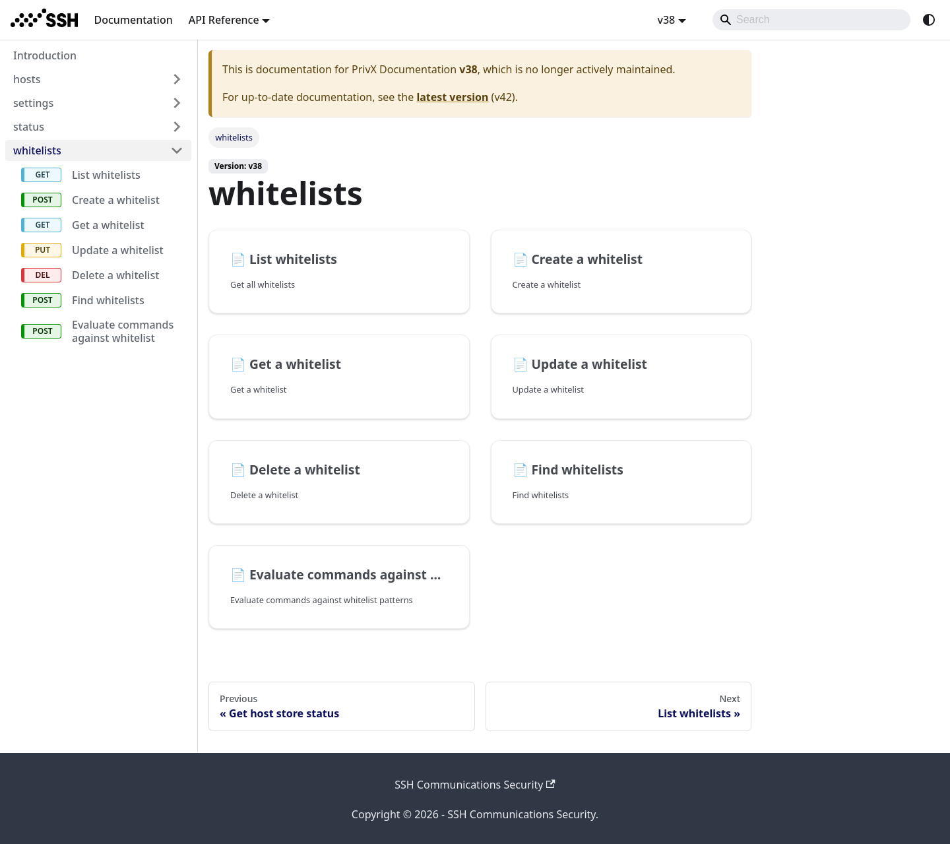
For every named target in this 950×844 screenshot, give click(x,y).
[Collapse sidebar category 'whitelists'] (176, 150)
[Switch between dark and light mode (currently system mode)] (928, 19)
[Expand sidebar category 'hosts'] (176, 79)
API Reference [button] (224, 20)
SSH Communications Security (475, 784)
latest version (452, 97)
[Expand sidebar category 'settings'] (176, 103)
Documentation (133, 20)
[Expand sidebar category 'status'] (176, 126)
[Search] (811, 19)
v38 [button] (666, 20)
